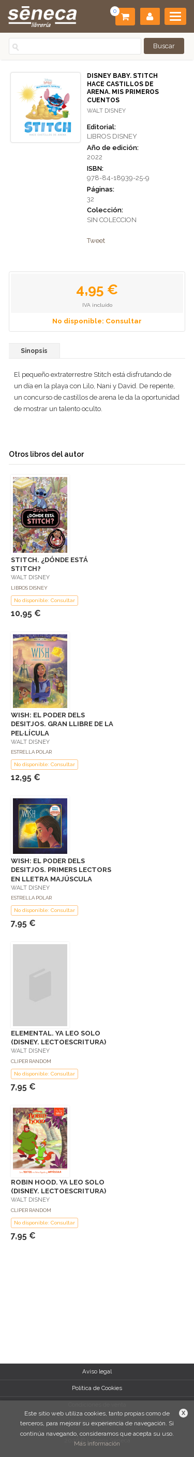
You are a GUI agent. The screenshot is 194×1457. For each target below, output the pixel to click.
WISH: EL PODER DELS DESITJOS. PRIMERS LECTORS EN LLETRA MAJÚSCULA (61, 869)
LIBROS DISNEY (112, 136)
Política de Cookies (97, 1388)
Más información (97, 1443)
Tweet (96, 240)
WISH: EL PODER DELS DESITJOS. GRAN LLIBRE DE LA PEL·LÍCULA (62, 724)
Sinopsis (34, 351)
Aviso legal (97, 1371)
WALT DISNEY (106, 110)
